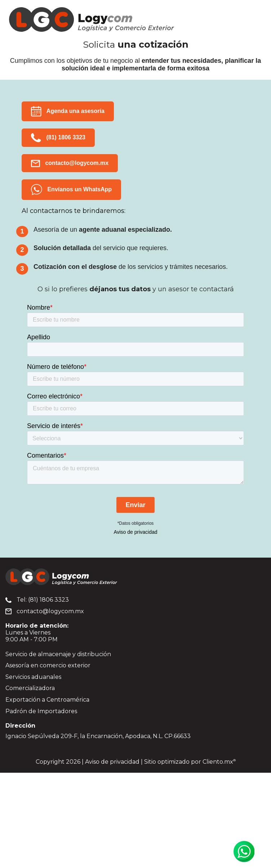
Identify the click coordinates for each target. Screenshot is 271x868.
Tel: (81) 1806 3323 (37, 599)
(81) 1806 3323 (58, 137)
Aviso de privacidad (135, 532)
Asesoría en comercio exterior (47, 665)
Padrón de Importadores (41, 711)
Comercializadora (30, 688)
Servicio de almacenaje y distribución (58, 654)
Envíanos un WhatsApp (71, 189)
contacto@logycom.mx (69, 163)
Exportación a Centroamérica (47, 699)
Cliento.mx (219, 761)
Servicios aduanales (33, 676)
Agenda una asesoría (68, 111)
